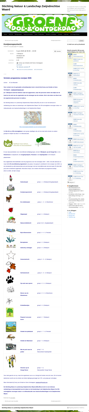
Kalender (66, 34)
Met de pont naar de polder (11, 40)
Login (70, 212)
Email (19, 65)
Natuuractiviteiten (28, 34)
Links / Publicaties (39, 34)
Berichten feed (72, 213)
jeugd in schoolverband (25, 69)
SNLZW (11, 34)
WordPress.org (72, 217)
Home (5, 34)
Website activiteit (23, 67)
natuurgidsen (38, 69)
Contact (60, 34)
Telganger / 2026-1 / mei (74, 204)
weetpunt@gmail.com (17, 90)
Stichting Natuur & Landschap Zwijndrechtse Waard (17, 407)
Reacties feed (71, 215)
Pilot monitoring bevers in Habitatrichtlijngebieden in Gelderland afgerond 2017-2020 (76, 189)
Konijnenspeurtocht (56, 40)
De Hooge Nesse (74, 34)
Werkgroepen (18, 34)
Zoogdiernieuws (73, 186)
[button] (71, 182)
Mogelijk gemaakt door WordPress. (76, 407)
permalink (12, 398)
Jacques (21, 46)
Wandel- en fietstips (51, 34)
